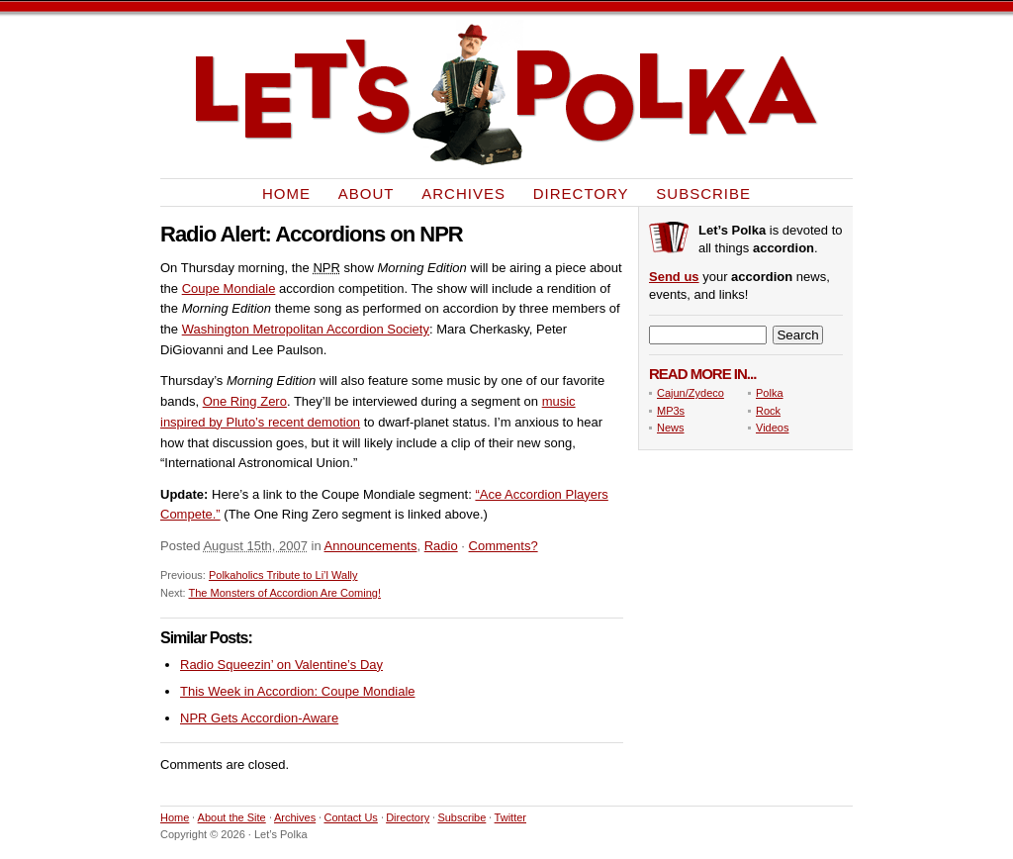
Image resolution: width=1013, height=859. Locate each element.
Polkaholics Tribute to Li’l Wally (283, 575)
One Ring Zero (245, 401)
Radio (441, 545)
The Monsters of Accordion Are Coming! (285, 593)
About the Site (232, 817)
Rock (768, 411)
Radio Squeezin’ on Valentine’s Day (281, 664)
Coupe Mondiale (229, 288)
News (671, 427)
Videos (772, 427)
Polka (769, 393)
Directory (581, 192)
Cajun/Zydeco (690, 393)
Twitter (510, 817)
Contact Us (350, 817)
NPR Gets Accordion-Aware (259, 718)
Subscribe (703, 192)
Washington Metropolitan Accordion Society (305, 329)
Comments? (503, 545)
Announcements (370, 545)
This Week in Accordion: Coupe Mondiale (297, 691)
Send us (674, 276)
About (366, 192)
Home (286, 192)
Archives (463, 192)
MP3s (671, 411)
